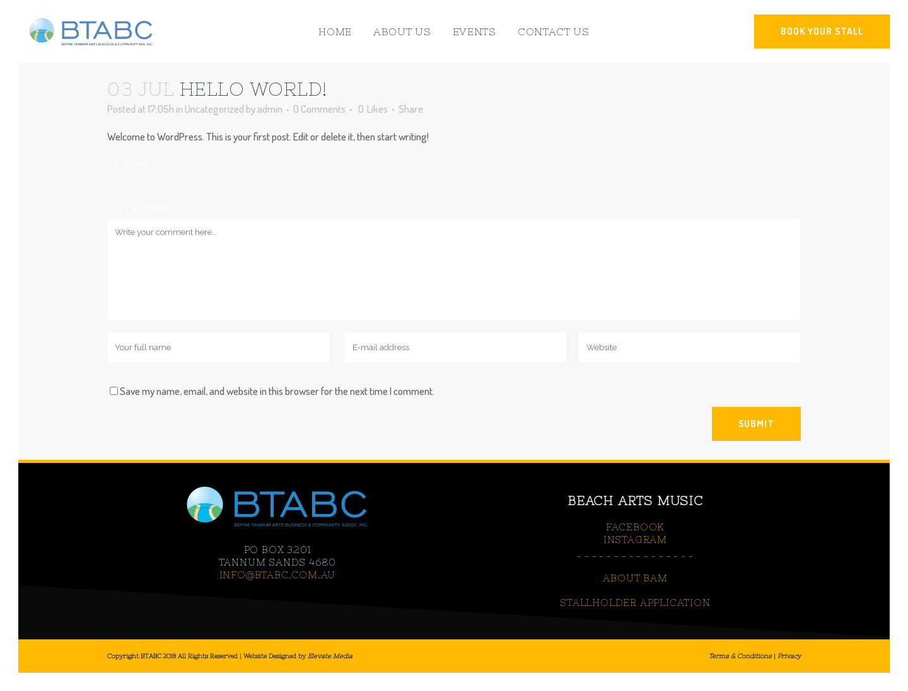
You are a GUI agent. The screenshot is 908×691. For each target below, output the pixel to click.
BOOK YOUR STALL (822, 31)
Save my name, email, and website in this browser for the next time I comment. (277, 390)
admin (269, 108)
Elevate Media (330, 656)
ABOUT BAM (635, 578)
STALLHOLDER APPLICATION (635, 602)
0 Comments (319, 108)
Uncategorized (214, 108)
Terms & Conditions (740, 656)
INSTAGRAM (635, 539)
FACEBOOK (635, 527)
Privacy (789, 656)
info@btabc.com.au (277, 574)
